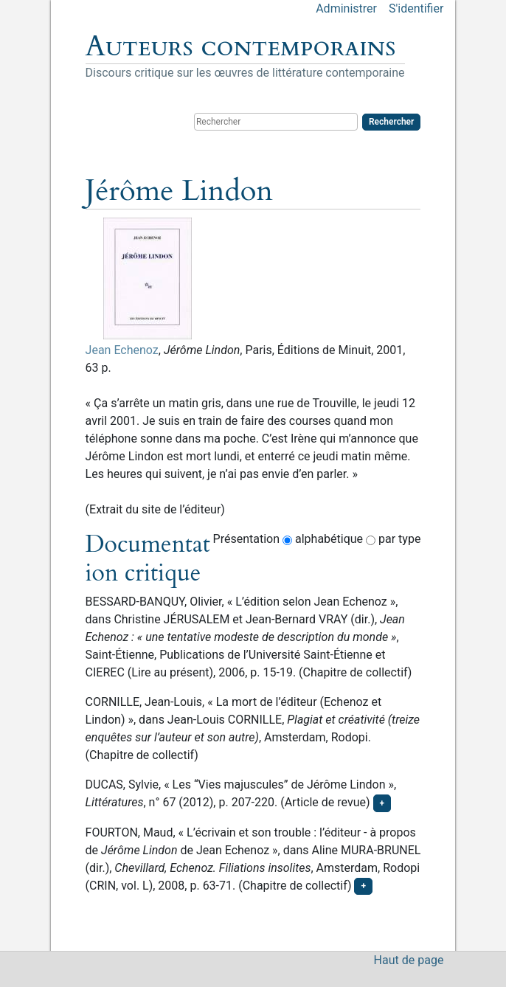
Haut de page (409, 960)
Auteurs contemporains (241, 46)
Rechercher (391, 122)
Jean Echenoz (122, 350)
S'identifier (416, 8)
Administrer (346, 8)
